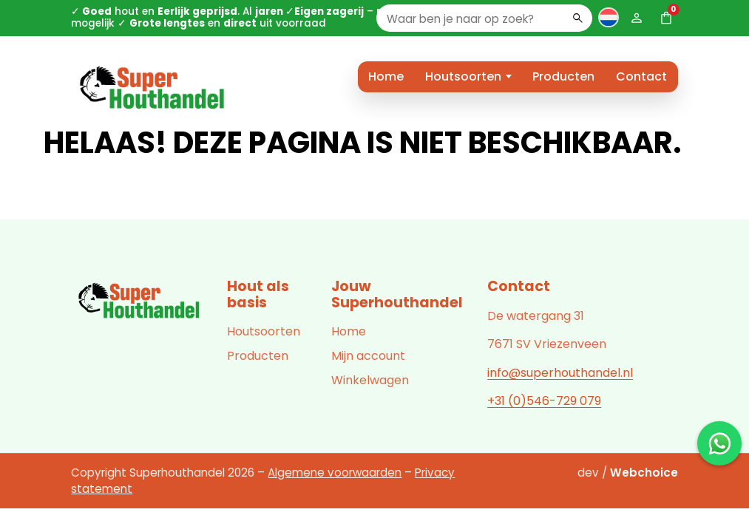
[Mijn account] (636, 18)
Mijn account (368, 355)
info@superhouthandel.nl (560, 372)
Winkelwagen (370, 380)
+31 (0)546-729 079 (544, 400)
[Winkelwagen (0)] (666, 18)
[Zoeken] (577, 18)
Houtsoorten (463, 76)
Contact (641, 76)
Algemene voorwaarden (334, 472)
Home (386, 76)
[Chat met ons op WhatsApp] (719, 443)
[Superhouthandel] (140, 301)
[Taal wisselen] (608, 17)
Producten (563, 76)
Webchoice (644, 472)
